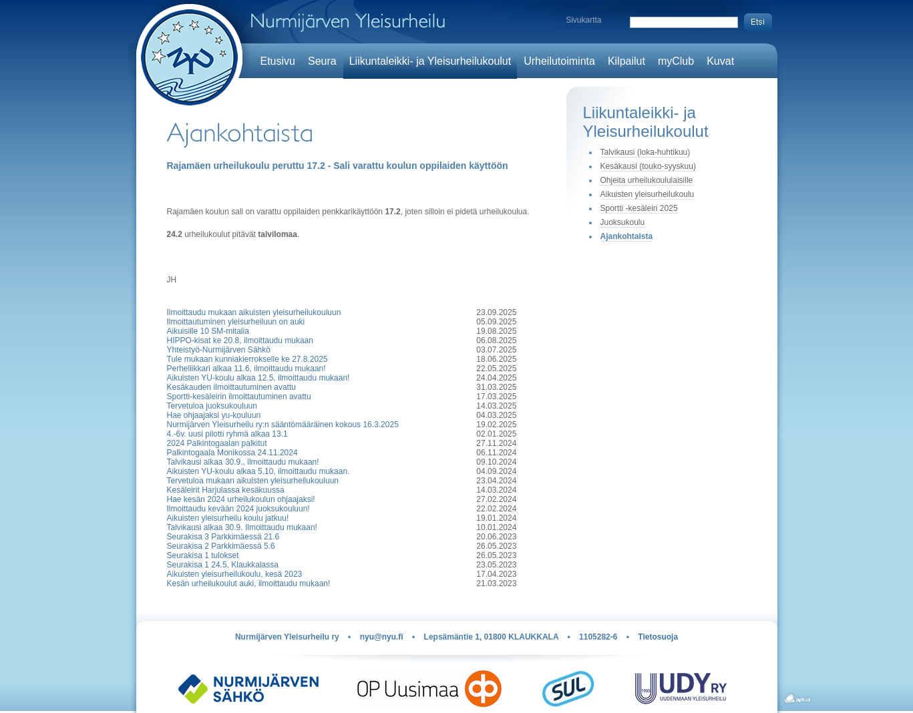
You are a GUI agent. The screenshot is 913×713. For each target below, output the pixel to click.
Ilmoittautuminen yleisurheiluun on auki (236, 321)
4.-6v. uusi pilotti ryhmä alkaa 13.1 (227, 434)
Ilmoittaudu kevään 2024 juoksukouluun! (238, 508)
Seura (322, 61)
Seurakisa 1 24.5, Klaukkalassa (223, 564)
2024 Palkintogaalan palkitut (217, 443)
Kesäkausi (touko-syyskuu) (648, 166)
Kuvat (720, 61)
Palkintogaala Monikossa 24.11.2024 (232, 452)
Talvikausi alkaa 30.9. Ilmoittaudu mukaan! (242, 527)
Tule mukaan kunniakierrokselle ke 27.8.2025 (247, 359)
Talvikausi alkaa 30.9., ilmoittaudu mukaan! (243, 462)
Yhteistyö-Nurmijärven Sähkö (218, 349)
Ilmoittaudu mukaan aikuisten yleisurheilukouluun (254, 312)
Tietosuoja (658, 637)
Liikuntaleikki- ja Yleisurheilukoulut (430, 61)
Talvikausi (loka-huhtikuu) (645, 152)
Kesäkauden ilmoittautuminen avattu (231, 387)
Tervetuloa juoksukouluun (212, 406)
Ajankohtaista (626, 236)
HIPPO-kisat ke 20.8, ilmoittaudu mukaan (240, 340)
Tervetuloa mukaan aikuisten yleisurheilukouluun (253, 480)
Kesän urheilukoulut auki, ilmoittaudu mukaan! (249, 583)
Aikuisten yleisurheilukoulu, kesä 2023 (235, 574)
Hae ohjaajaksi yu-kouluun (214, 415)
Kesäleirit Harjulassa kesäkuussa (226, 490)
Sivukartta (583, 20)
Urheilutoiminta (559, 61)
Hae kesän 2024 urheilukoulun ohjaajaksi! (241, 499)
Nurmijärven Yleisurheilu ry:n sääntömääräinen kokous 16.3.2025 (283, 424)
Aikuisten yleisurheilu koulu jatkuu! (228, 518)
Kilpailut (626, 61)
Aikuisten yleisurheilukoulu (647, 194)
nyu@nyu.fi (381, 637)
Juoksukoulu (622, 222)
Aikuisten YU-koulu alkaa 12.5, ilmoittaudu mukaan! (258, 378)
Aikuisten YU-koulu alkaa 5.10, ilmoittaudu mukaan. (258, 471)
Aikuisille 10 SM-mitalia (208, 331)
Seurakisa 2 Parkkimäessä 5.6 (221, 546)
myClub (676, 61)
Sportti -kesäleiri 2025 (639, 208)
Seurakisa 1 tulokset (203, 555)
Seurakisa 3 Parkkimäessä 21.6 (223, 536)
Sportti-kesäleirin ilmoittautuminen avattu (239, 396)
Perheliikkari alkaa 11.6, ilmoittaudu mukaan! (246, 368)
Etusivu (277, 61)
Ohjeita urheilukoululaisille (646, 180)
